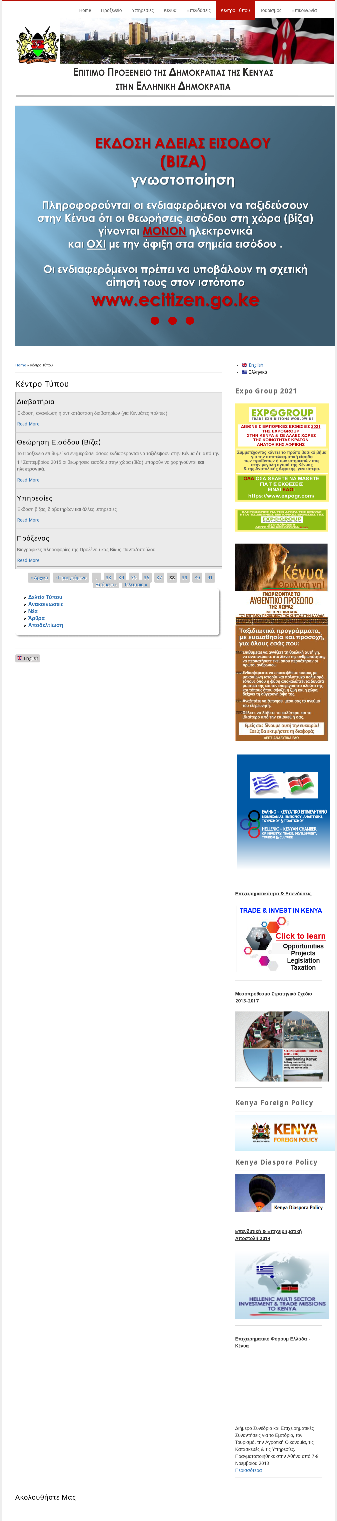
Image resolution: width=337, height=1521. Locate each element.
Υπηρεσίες (143, 10)
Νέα (33, 611)
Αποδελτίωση (45, 625)
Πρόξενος (33, 538)
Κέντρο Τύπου (235, 10)
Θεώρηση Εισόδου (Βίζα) (59, 442)
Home (85, 10)
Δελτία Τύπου (45, 597)
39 (184, 577)
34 (121, 577)
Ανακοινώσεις (46, 604)
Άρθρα (36, 618)
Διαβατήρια (36, 401)
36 (146, 577)
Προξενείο (111, 10)
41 (210, 577)
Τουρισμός (271, 10)
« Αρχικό (39, 577)
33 (108, 577)
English (27, 658)
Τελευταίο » (135, 584)
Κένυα (170, 10)
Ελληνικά (254, 372)
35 (134, 577)
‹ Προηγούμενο (70, 577)
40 (197, 577)
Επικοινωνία (304, 10)
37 (159, 577)
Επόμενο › (106, 584)
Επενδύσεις (199, 10)
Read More (28, 423)
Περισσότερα (248, 1470)
